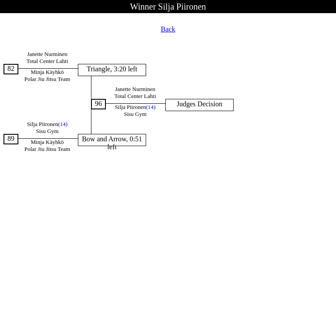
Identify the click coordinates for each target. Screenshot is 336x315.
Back (168, 29)
